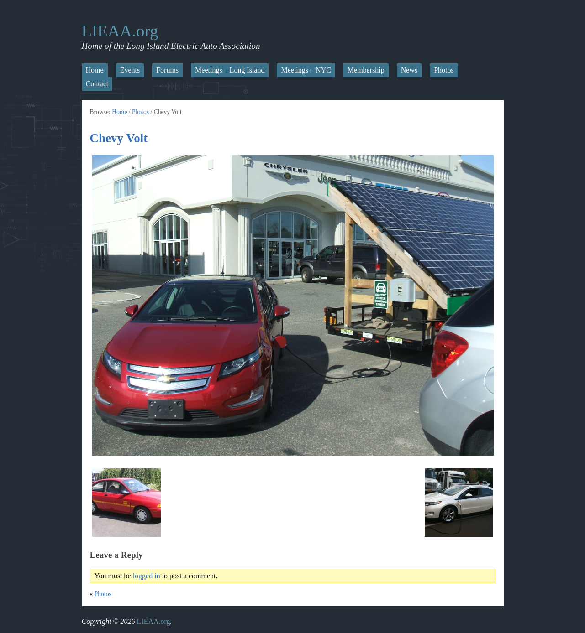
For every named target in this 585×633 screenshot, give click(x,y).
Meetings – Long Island (229, 70)
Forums (167, 70)
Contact (97, 84)
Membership (366, 70)
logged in (146, 576)
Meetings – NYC (306, 70)
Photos (444, 70)
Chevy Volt (119, 138)
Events (130, 70)
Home (95, 70)
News (409, 70)
